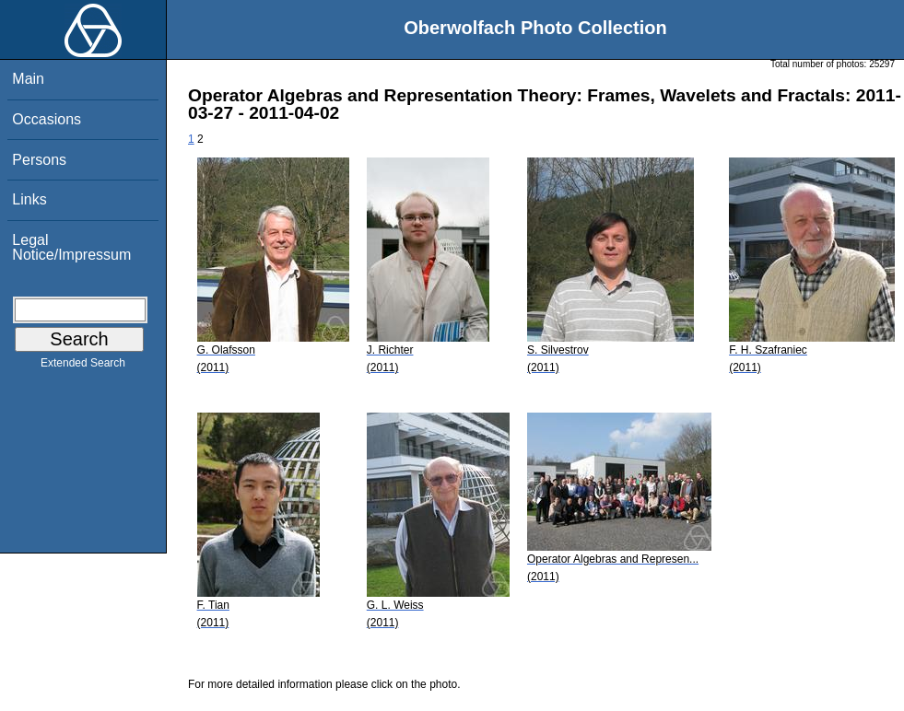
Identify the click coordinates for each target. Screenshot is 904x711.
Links (29, 199)
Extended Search (83, 366)
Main (28, 79)
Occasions (46, 119)
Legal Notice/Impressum (71, 247)
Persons (39, 160)
